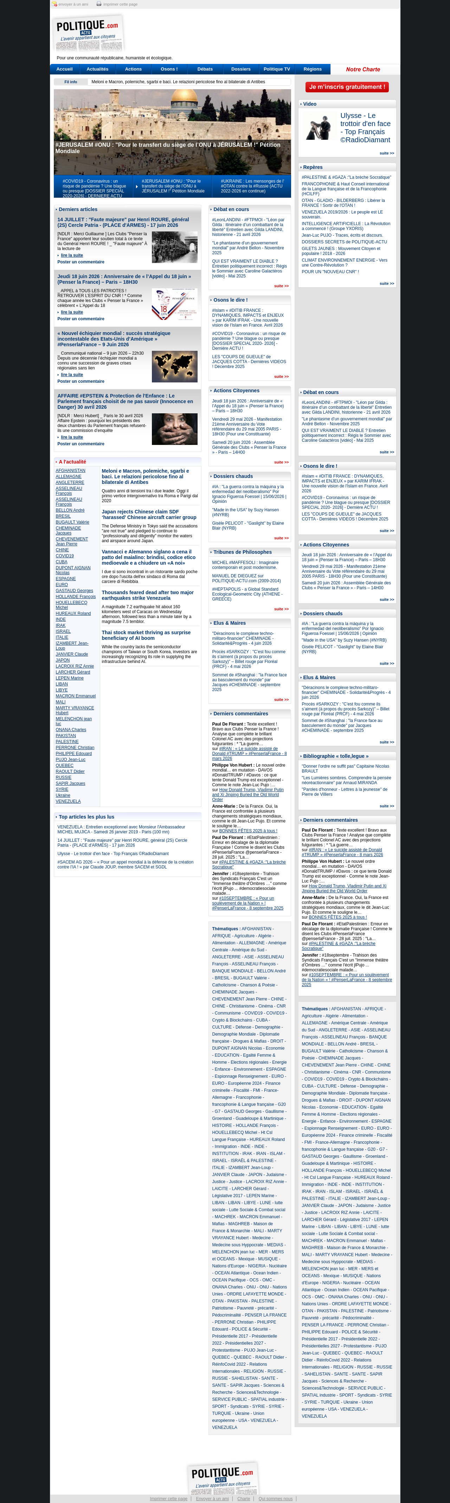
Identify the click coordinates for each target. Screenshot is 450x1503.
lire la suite (72, 255)
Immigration (226, 1146)
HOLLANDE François (76, 596)
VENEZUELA (68, 801)
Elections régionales (249, 1062)
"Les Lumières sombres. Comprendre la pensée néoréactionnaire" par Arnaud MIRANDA (346, 780)
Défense (243, 1027)
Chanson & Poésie (257, 985)
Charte (243, 1498)
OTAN (218, 1301)
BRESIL (63, 516)
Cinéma (265, 1006)
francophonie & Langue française (243, 1104)
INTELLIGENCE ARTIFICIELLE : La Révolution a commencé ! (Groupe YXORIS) (346, 226)
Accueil (64, 69)
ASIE (249, 956)
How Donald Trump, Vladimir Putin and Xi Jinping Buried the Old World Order (248, 794)
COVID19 (65, 555)
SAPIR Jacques (70, 783)
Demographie (267, 1027)
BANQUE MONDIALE (232, 971)
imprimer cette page (120, 4)
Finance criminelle (356, 1135)
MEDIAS (275, 1244)
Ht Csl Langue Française (327, 1177)
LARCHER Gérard (73, 672)
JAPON (63, 660)
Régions (313, 69)
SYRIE (62, 789)
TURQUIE (221, 1413)
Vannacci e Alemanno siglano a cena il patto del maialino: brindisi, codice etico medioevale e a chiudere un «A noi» (149, 557)
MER (263, 1251)
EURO (62, 584)
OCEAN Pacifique (229, 1280)
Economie (275, 1048)
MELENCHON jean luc (233, 1251)
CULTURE (222, 1027)
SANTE (268, 1378)
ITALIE (62, 637)
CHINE (62, 549)
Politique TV (277, 69)
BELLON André (70, 510)
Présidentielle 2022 (359, 1339)
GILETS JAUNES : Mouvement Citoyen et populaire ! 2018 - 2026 (341, 251)
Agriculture (244, 935)
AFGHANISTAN (70, 470)
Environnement (248, 1069)
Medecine (261, 1237)
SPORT (219, 1406)
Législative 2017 (227, 1195)
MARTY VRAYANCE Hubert (341, 1254)
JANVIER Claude (72, 654)
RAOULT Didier (70, 771)
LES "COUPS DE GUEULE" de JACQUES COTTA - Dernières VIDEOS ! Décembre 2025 (249, 361)
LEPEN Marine (70, 678)
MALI (61, 702)
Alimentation (224, 942)
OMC (267, 1280)
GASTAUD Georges (74, 590)
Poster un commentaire (81, 262)
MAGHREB (239, 1223)
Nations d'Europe (228, 1266)
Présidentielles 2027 (244, 1343)
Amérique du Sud (248, 949)
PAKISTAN (66, 735)
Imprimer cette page (169, 1498)
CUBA (62, 561)
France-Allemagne (332, 1142)
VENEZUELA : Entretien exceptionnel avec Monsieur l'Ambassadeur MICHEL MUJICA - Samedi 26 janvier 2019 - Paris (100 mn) (121, 829)
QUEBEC (65, 765)
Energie (279, 1062)
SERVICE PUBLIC (229, 1399)
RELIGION (254, 1371)
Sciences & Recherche (342, 1381)
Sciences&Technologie (257, 1392)
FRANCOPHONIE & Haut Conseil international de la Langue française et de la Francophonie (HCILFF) (346, 189)
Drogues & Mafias (249, 1041)
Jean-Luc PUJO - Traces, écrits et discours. (342, 235)
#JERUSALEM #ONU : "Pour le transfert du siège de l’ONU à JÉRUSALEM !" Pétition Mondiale (173, 186)
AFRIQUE (221, 935)
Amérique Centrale (348, 1022)
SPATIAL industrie (267, 1399)
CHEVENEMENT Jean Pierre (72, 541)
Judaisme (275, 1174)
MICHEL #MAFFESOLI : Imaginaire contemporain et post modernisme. (245, 565)
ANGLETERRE (70, 482)
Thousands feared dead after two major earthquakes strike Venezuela (148, 595)
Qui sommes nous (276, 1498)
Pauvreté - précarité (255, 1308)
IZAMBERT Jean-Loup (250, 1167)
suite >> (281, 286)
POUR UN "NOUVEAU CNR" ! (330, 271)
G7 (217, 1111)
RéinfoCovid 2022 (229, 1364)
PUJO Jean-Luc (71, 759)
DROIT (276, 1041)
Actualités (97, 69)
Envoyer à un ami (212, 1498)
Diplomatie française (368, 1093)
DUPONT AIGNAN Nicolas (237, 1048)
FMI (257, 1090)
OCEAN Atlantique (232, 1273)
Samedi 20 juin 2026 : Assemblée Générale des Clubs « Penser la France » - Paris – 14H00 (249, 447)
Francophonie (249, 1097)
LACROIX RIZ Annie (75, 666)
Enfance (222, 1069)
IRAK (61, 625)
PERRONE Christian (75, 747)
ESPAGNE (66, 578)
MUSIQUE (268, 1258)
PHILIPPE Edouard (74, 753)
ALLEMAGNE (69, 476)
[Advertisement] (269, 33)
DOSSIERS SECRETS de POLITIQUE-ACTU (344, 241)
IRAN (261, 1153)
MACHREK (225, 1216)
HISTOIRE (222, 1125)
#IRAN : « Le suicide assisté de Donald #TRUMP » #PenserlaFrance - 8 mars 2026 (249, 753)
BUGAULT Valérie (72, 522)
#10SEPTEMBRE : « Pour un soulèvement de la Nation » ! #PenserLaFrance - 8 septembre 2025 (248, 903)
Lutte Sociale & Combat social (257, 1209)
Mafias (218, 1223)
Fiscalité (241, 1090)
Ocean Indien (265, 1273)
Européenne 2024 (245, 1083)
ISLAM (276, 1153)
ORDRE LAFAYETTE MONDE (255, 1294)
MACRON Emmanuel (76, 696)
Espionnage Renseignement (241, 1076)
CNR (281, 1006)
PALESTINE (67, 741)
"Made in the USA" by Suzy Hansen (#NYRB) (344, 640)
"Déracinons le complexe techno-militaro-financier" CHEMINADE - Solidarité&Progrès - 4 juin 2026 (243, 638)
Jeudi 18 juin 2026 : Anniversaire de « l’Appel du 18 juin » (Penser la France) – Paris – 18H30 (124, 279)
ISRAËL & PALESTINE (252, 1160)
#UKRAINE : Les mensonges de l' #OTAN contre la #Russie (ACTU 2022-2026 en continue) (252, 186)
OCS (254, 1280)
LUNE (265, 1202)
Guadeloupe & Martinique (259, 1118)
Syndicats (239, 1406)
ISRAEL (63, 631)
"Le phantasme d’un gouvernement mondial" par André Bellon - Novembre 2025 (248, 248)
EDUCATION (227, 1055)
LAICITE (220, 1188)
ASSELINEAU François (69, 491)
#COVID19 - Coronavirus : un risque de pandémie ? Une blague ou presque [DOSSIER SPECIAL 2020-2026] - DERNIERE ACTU (94, 188)
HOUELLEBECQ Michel (234, 1132)
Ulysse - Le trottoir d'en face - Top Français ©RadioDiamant (113, 853)
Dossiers (241, 69)
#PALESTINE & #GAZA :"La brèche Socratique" (346, 177)
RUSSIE (64, 777)
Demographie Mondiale (234, 1034)
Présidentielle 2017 (230, 1336)
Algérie (264, 935)
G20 (282, 1104)
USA (242, 1420)
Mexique (246, 1258)
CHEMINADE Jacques (68, 531)
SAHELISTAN (245, 1378)
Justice (218, 1181)
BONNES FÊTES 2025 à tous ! (248, 830)
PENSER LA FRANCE (266, 1315)
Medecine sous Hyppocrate (237, 1244)
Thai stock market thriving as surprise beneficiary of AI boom (146, 635)
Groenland (222, 1118)
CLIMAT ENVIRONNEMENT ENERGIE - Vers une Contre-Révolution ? (344, 263)
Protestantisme (226, 1350)
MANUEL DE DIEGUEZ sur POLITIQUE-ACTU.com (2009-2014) (246, 578)
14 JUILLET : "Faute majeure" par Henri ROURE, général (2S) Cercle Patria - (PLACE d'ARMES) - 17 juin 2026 (123, 222)
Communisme (228, 1013)
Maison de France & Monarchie (356, 1247)
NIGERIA (256, 1266)
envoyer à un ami (73, 4)
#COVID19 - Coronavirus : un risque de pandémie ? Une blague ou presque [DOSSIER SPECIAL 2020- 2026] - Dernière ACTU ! (249, 341)
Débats (205, 69)
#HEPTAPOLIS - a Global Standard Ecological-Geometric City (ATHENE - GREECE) (247, 594)
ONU (251, 1287)
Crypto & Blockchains (232, 1020)
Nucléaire (278, 1266)
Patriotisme (222, 1308)
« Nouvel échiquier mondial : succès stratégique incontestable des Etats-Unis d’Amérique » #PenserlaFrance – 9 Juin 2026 (114, 338)
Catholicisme (224, 985)
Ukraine (63, 795)
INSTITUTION (225, 1153)
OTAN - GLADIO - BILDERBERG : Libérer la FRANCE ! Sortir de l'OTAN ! (343, 203)
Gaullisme (274, 1111)
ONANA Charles (71, 729)
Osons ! (169, 69)
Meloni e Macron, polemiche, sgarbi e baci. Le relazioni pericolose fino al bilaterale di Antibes (178, 81)
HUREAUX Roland (73, 613)
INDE (61, 619)
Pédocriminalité (226, 1315)
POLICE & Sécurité (250, 1329)
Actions (133, 69)
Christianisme (242, 1006)
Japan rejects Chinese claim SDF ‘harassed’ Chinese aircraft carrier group (149, 514)
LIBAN (62, 684)
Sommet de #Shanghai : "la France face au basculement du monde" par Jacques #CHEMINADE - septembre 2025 (249, 682)
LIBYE (62, 690)
